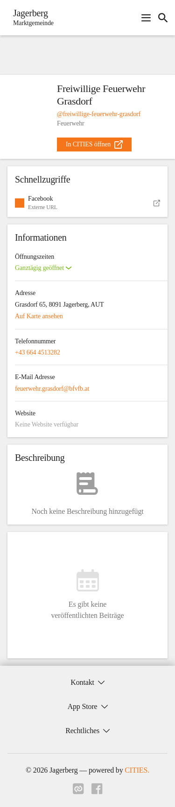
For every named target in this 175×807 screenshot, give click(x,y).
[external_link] (94, 144)
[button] (87, 202)
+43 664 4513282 (37, 352)
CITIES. (137, 770)
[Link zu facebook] (97, 791)
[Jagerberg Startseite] (30, 17)
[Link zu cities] (78, 791)
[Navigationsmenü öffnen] (146, 17)
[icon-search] (163, 17)
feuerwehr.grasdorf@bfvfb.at (52, 388)
